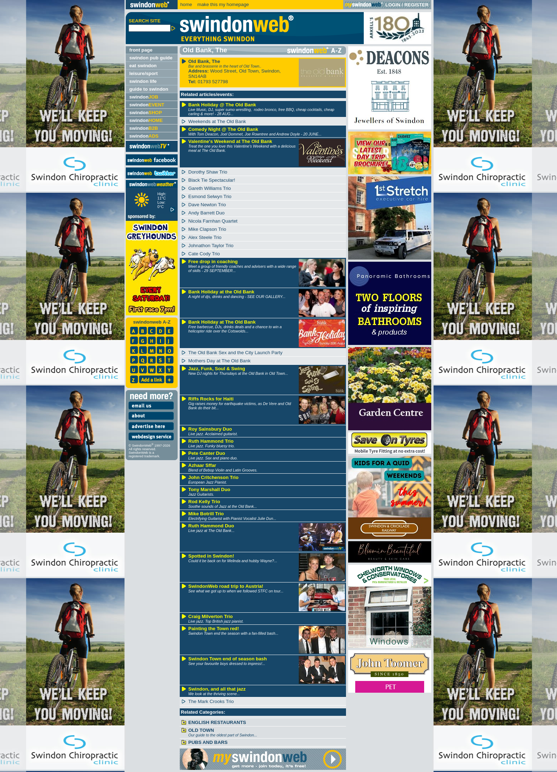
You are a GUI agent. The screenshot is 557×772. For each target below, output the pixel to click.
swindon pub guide (150, 57)
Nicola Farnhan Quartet (213, 221)
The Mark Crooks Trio (211, 701)
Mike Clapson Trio (207, 229)
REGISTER (416, 4)
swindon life (143, 81)
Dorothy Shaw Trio (207, 172)
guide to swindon (148, 89)
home (186, 4)
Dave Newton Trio (207, 204)
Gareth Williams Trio (209, 188)
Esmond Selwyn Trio (209, 196)
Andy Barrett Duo (206, 212)
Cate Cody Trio (204, 253)
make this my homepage (222, 4)
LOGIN (392, 4)
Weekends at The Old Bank (217, 121)
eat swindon (143, 65)
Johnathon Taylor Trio (210, 245)
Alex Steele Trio (204, 237)
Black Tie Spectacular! (211, 180)
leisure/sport (143, 73)
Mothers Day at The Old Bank (219, 360)
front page (140, 50)
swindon (143, 97)
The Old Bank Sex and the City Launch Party (235, 352)
